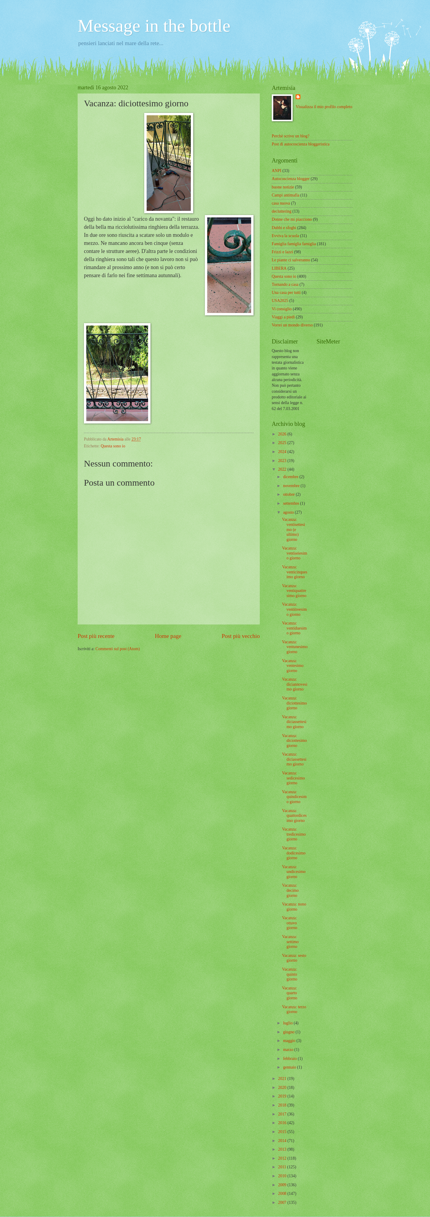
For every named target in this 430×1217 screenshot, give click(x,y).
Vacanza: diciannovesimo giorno (294, 684)
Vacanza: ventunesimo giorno (295, 647)
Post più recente (96, 636)
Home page (168, 636)
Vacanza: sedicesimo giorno (293, 778)
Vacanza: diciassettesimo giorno (294, 722)
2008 (282, 1193)
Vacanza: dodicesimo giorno (293, 853)
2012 (282, 1158)
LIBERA (279, 268)
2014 (282, 1140)
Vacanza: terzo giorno (294, 1009)
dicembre (291, 477)
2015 (282, 1131)
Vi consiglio (282, 309)
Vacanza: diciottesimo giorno (294, 703)
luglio (288, 1023)
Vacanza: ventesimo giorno (292, 666)
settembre (291, 503)
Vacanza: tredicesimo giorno (293, 834)
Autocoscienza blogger (291, 179)
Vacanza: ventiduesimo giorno (294, 628)
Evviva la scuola (285, 236)
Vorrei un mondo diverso (292, 325)
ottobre (289, 494)
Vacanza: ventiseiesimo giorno (294, 553)
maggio (290, 1040)
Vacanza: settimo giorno (290, 941)
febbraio (290, 1058)
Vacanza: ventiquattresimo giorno (294, 591)
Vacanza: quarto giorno (289, 993)
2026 (282, 434)
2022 (282, 469)
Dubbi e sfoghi (284, 227)
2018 (282, 1105)
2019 (282, 1096)
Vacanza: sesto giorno (294, 958)
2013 (282, 1149)
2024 (282, 451)
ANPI (276, 170)
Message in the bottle (154, 26)
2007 (282, 1202)
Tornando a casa (285, 284)
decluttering (281, 211)
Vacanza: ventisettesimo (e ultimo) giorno (293, 529)
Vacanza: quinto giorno (289, 974)
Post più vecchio (241, 636)
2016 (282, 1123)
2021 (282, 1078)
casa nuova (281, 203)
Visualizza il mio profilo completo (324, 107)
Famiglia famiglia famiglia (294, 244)
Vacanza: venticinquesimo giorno (294, 572)
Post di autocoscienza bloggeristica (301, 144)
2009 (282, 1185)
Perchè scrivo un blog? (290, 136)
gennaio (290, 1067)
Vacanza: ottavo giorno (289, 923)
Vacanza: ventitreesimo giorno (294, 609)
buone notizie (283, 187)
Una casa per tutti (286, 292)
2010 (282, 1176)
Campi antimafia (285, 195)
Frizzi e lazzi (282, 252)
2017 (282, 1114)
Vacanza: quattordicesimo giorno (294, 815)
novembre (292, 486)
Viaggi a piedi (283, 317)
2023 (282, 460)
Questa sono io (113, 446)
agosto (289, 512)
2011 (282, 1167)
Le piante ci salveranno (291, 260)
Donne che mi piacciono (292, 219)
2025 (282, 443)
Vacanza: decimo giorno (290, 890)
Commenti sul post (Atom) (118, 649)
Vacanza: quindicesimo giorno (294, 797)
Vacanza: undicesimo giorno (293, 872)
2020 (282, 1087)
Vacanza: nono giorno (294, 906)
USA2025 (280, 300)
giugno (289, 1032)
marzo (288, 1049)
